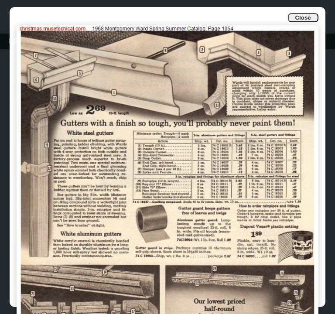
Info (14, 41)
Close (303, 17)
